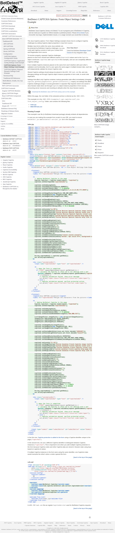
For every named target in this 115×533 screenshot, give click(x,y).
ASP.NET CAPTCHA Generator (12, 36)
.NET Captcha (8, 522)
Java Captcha (60, 6)
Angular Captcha (8, 160)
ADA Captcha (7, 177)
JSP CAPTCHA (8, 44)
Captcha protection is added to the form (51, 437)
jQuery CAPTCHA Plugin (10, 93)
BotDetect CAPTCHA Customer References (104, 17)
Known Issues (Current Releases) (12, 18)
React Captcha (7, 165)
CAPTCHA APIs (6, 98)
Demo (46, 10)
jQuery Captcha (8, 162)
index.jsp (33, 104)
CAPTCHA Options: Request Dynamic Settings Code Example (13, 71)
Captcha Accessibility (7, 124)
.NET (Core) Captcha (38, 6)
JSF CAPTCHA (8, 46)
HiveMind (101, 143)
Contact (76, 525)
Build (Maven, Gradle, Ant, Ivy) (13, 81)
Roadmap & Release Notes (10, 111)
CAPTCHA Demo (6, 23)
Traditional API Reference (11, 78)
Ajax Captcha (7, 184)
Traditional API (7, 41)
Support (3, 121)
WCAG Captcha (8, 174)
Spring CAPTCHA (9, 49)
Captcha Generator (30, 525)
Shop (55, 525)
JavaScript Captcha (9, 182)
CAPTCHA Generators (8, 34)
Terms (88, 525)
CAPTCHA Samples (7, 29)
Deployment (7, 83)
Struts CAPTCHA (9, 51)
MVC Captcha (7, 179)
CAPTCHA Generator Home (9, 16)
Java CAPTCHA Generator (12, 39)
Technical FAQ (8, 76)
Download (34, 10)
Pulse (99, 149)
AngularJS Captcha (60, 2)
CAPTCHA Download (8, 26)
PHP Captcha (82, 6)
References (96, 10)
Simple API (9, 106)
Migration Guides (7, 113)
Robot (100, 146)
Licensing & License (7, 116)
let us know (81, 33)
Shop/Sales (4, 119)
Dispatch (101, 152)
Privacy (82, 525)
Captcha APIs (41, 525)
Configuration (8, 54)
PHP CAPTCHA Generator (10, 86)
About (2, 129)
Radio (100, 140)
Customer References (8, 21)
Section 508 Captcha (9, 172)
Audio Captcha (8, 167)
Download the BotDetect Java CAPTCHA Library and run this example (53, 92)
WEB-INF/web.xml (36, 107)
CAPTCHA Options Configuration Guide (10, 57)
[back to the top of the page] (82, 457)
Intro (3, 101)
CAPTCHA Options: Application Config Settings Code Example (14, 61)
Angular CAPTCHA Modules (11, 91)
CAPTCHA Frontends (8, 88)
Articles (3, 126)
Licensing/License (71, 10)
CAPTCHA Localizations (9, 31)
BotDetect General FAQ (9, 108)
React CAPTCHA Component (11, 96)
